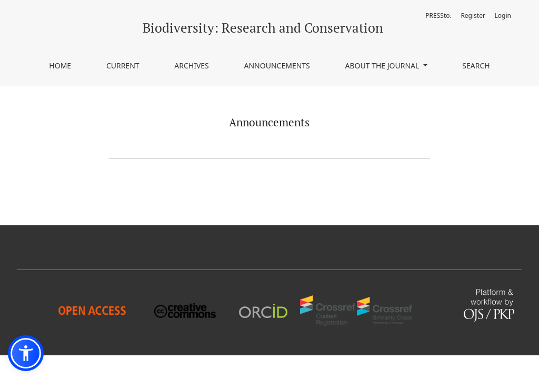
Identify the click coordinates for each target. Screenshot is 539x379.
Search (476, 66)
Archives (191, 66)
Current (122, 66)
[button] (26, 353)
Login (503, 15)
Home (60, 66)
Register (473, 15)
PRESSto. (438, 15)
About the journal (383, 66)
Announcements (277, 66)
